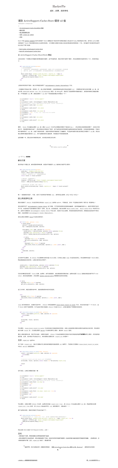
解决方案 (22, 30)
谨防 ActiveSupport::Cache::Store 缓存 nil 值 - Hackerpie (67, 447)
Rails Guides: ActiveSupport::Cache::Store (31, 49)
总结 (21, 37)
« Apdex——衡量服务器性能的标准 (27, 460)
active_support (30, 41)
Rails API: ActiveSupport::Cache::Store (30, 51)
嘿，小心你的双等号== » (93, 460)
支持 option (27, 34)
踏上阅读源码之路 (25, 32)
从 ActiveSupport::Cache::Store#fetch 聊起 (32, 28)
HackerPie (59, 6)
